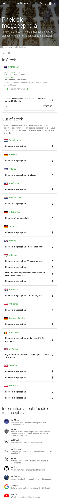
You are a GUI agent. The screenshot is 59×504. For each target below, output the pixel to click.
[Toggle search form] (41, 3)
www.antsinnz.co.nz (12, 72)
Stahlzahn (22, 47)
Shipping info (9, 77)
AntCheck (22, 3)
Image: (4, 47)
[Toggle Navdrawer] (4, 3)
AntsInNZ (13, 66)
